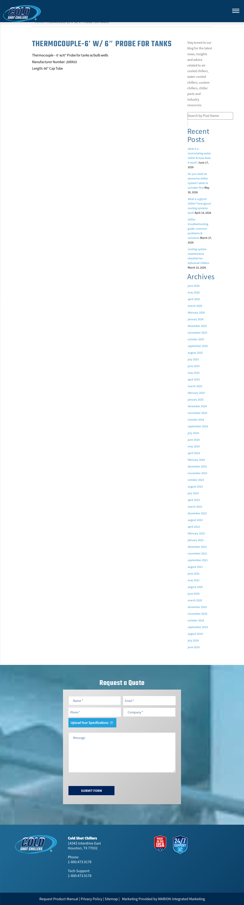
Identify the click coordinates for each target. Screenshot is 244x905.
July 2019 (193, 640)
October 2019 (196, 620)
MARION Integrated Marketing (181, 898)
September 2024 (198, 426)
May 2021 (194, 580)
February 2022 (196, 533)
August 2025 (195, 353)
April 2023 (194, 500)
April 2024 (194, 453)
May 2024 (194, 446)
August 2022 (195, 520)
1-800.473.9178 (79, 861)
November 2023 (197, 473)
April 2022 (194, 527)
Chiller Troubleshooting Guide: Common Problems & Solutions (198, 229)
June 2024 (194, 440)
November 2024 (197, 413)
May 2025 (194, 373)
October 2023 (196, 480)
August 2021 (195, 567)
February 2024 (196, 460)
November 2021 (197, 553)
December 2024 (197, 406)
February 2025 (196, 393)
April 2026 (194, 299)
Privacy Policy (91, 898)
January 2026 (196, 319)
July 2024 (193, 433)
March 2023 (195, 506)
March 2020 (195, 600)
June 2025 (194, 366)
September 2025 (198, 346)
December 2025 (197, 326)
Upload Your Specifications (89, 723)
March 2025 (195, 386)
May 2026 (194, 292)
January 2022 (196, 540)
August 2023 (195, 486)
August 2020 (195, 587)
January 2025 (196, 399)
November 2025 (197, 332)
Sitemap (111, 898)
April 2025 (194, 379)
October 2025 (196, 339)
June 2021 (194, 573)
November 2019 (197, 614)
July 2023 (193, 493)
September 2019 (198, 627)
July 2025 (193, 359)
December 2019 (197, 607)
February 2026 (196, 312)
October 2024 (196, 419)
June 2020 (194, 593)
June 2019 (194, 647)
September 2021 (198, 560)
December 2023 (197, 466)
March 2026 (195, 306)
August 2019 (195, 634)
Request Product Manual (58, 898)
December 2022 (197, 513)
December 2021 (197, 547)
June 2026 (194, 286)
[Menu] (235, 10)
